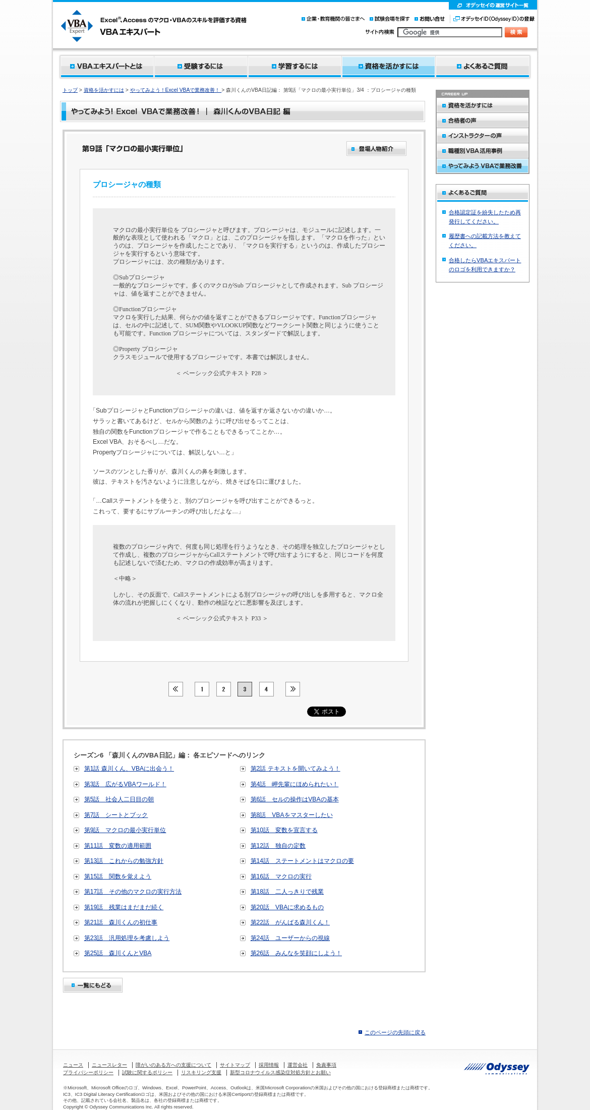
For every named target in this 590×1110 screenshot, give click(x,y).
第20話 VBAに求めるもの (287, 907)
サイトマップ (235, 1065)
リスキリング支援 (201, 1072)
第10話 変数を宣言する (284, 830)
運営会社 (297, 1065)
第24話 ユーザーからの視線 (290, 938)
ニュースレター (109, 1065)
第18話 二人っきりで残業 (287, 891)
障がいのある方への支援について (173, 1065)
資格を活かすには (104, 90)
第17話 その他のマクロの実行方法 (133, 891)
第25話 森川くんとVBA (118, 953)
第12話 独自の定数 (278, 845)
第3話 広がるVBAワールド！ (125, 784)
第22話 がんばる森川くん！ (290, 922)
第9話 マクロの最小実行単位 (125, 830)
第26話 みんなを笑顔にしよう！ (296, 953)
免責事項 (326, 1065)
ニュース (73, 1065)
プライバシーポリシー (88, 1072)
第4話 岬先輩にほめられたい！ (295, 784)
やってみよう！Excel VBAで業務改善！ (176, 90)
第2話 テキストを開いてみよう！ (295, 768)
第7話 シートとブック (116, 815)
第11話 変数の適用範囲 (118, 845)
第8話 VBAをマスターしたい (292, 815)
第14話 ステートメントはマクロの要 (303, 860)
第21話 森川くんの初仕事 (121, 922)
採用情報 (269, 1065)
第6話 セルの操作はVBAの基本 (295, 799)
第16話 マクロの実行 (281, 876)
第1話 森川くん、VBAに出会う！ (129, 768)
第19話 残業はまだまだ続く (124, 907)
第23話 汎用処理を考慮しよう (127, 938)
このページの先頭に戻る (395, 1032)
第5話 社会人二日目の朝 (119, 799)
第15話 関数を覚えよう (118, 876)
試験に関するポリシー (147, 1072)
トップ (70, 90)
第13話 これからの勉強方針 (124, 860)
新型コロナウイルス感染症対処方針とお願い (280, 1072)
